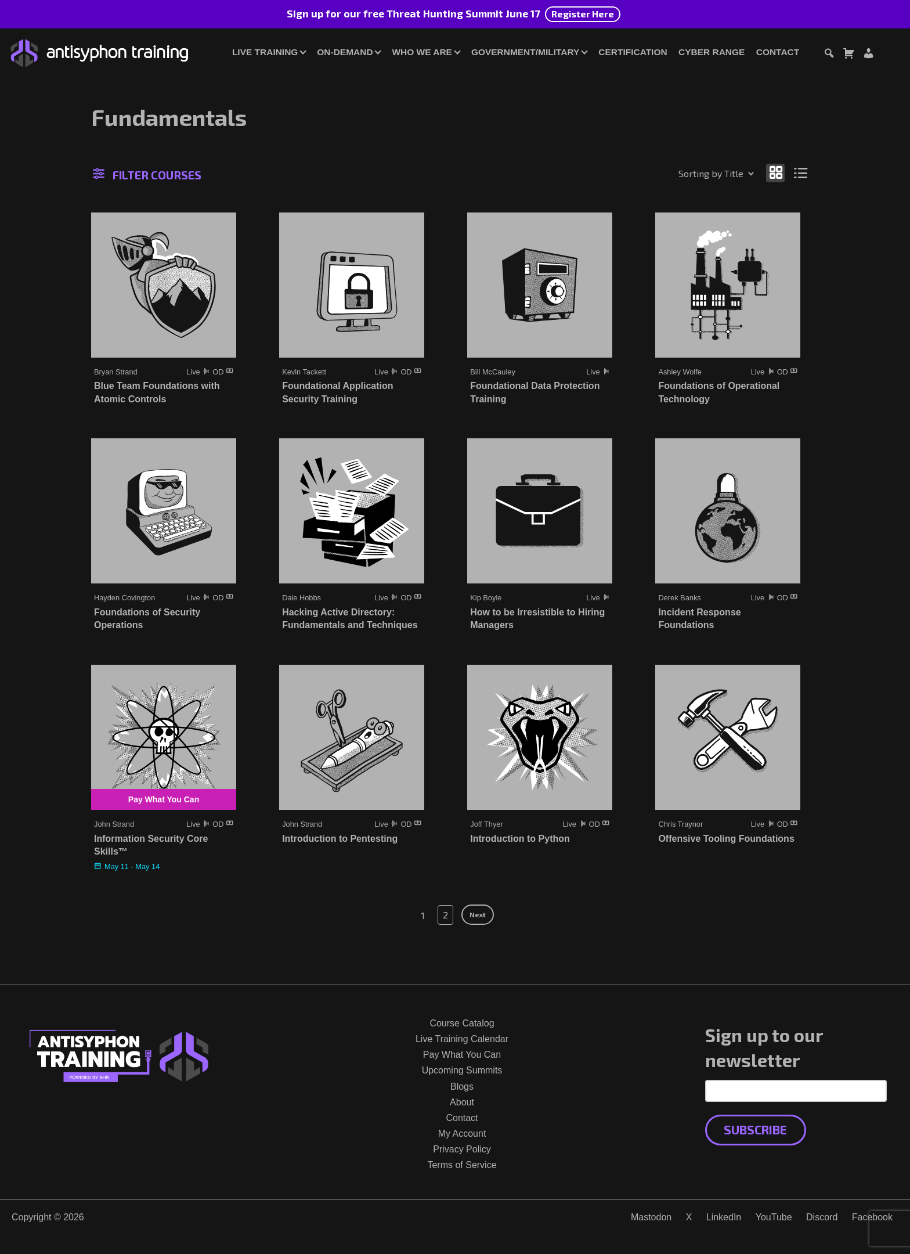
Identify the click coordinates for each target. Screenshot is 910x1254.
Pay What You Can (462, 1055)
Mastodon (651, 1217)
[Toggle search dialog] (829, 54)
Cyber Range (711, 52)
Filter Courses (147, 175)
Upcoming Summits (462, 1070)
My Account (462, 1133)
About (462, 1102)
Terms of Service (461, 1165)
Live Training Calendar (462, 1039)
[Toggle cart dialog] (848, 54)
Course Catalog (461, 1023)
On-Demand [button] (345, 52)
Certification (632, 52)
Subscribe (755, 1129)
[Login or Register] (868, 54)
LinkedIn (724, 1217)
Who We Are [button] (422, 52)
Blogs (462, 1086)
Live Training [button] (265, 52)
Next (478, 914)
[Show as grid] (775, 173)
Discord (821, 1217)
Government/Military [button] (525, 52)
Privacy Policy (462, 1149)
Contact (777, 52)
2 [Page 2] (445, 914)
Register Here (582, 13)
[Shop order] (691, 173)
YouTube (774, 1217)
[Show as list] (801, 173)
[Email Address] (796, 1091)
